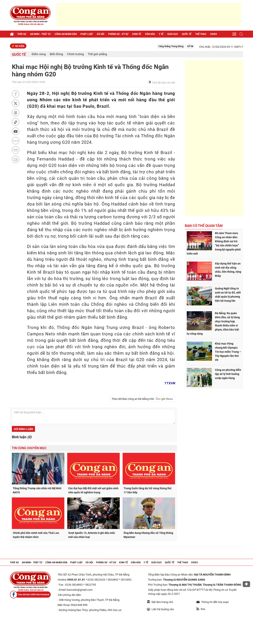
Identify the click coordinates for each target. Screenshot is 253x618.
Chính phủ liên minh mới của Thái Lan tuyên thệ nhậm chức (36, 535)
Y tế (161, 34)
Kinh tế (136, 34)
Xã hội (100, 34)
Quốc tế (186, 34)
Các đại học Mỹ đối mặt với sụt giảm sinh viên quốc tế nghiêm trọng (93, 490)
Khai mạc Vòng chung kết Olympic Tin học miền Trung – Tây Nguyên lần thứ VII (228, 351)
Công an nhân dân (66, 34)
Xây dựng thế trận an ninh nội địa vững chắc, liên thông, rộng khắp (228, 269)
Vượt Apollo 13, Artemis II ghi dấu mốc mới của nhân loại (91, 535)
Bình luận (21, 437)
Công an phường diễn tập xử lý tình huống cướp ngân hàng (228, 374)
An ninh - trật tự (40, 34)
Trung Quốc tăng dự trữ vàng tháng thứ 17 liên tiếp (148, 490)
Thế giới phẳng (97, 54)
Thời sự (21, 34)
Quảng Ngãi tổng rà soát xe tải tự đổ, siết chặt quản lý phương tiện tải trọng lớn (228, 294)
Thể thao (200, 34)
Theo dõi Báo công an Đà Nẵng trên (142, 399)
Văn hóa (150, 34)
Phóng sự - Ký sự (118, 34)
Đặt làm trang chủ (160, 602)
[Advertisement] (149, 14)
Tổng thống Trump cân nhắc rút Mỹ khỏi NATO (37, 490)
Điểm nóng (39, 54)
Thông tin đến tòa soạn (212, 602)
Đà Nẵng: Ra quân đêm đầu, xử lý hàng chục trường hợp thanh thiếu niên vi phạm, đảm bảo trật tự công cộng (213, 323)
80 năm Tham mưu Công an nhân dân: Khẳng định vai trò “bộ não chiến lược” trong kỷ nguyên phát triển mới (214, 243)
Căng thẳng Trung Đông (175, 46)
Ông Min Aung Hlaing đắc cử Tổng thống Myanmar (148, 535)
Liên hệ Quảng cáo (160, 609)
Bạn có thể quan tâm (204, 226)
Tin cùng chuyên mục (29, 448)
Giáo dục (172, 34)
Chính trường (75, 54)
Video (213, 34)
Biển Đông (56, 54)
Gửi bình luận (23, 429)
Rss (200, 609)
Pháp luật (86, 34)
